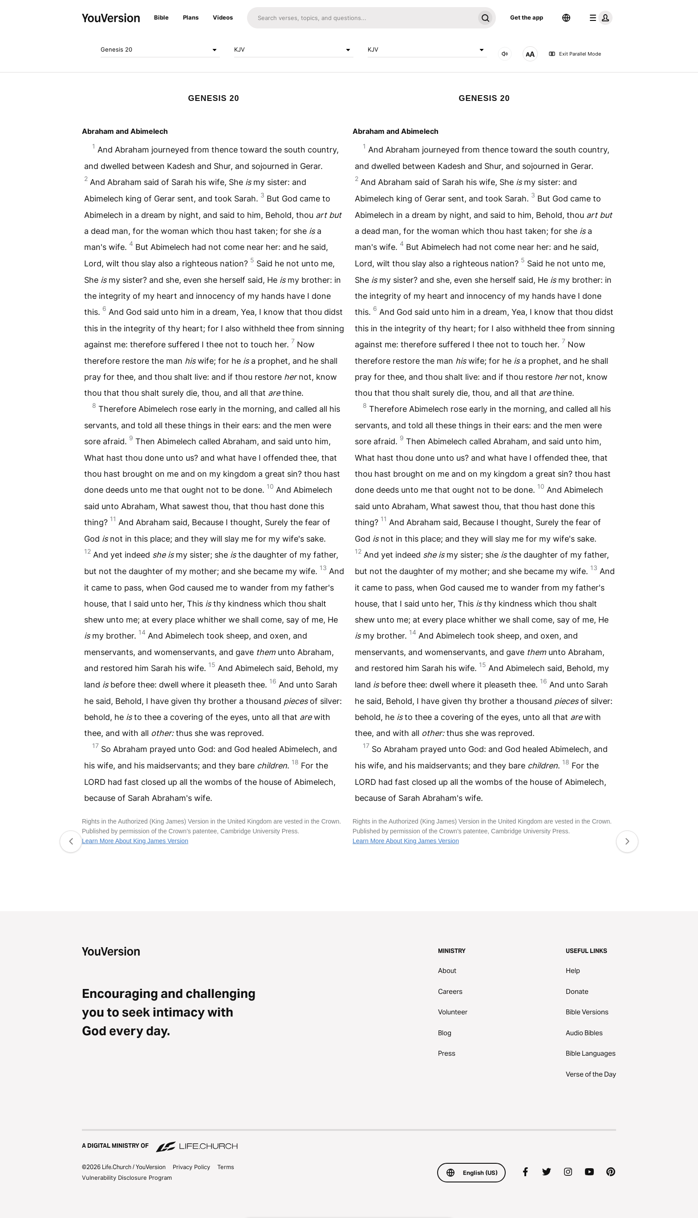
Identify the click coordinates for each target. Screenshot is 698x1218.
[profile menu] (599, 18)
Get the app (526, 17)
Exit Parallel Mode (574, 53)
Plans (191, 17)
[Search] (361, 18)
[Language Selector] (566, 18)
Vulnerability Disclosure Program (127, 1177)
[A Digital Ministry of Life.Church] (349, 1141)
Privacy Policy (191, 1166)
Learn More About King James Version (135, 840)
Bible (161, 17)
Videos (223, 17)
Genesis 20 (160, 49)
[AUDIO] (505, 54)
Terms (225, 1166)
